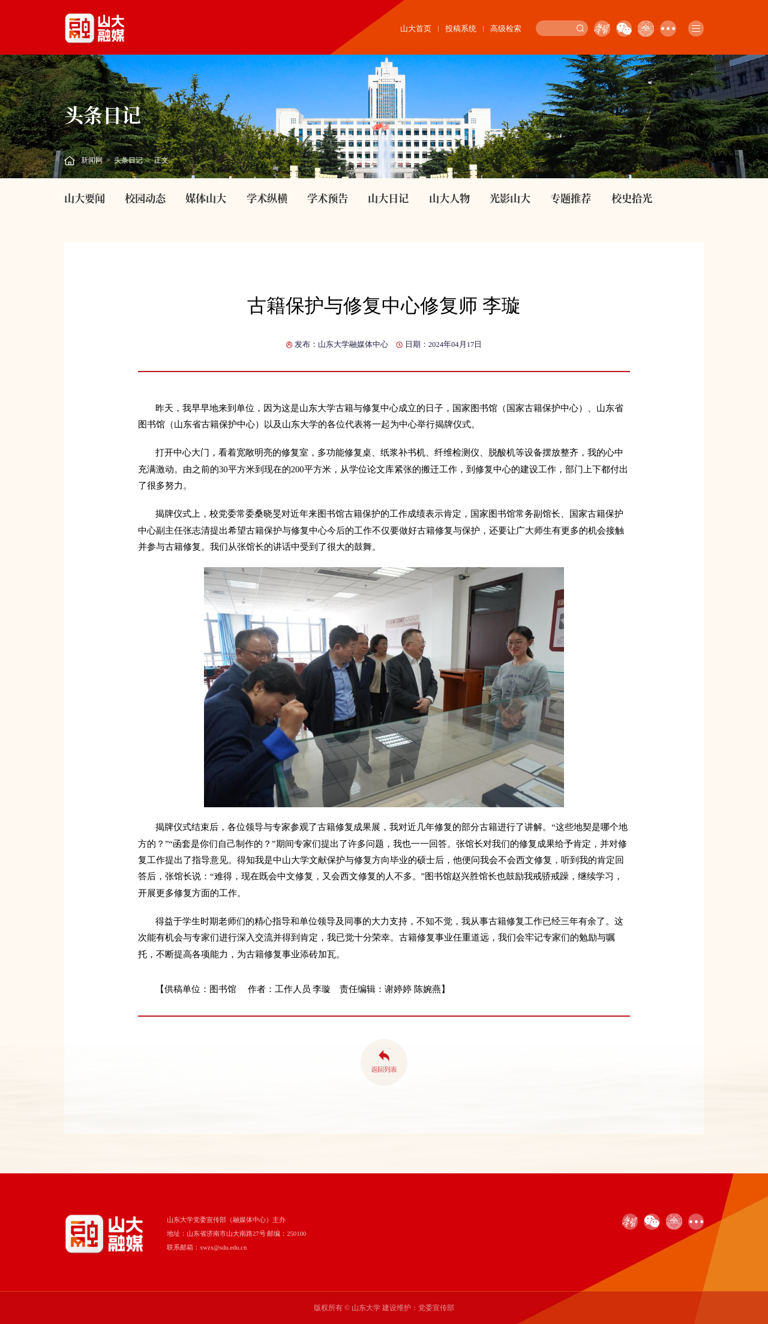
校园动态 (145, 197)
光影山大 (510, 197)
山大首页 (415, 28)
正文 (161, 160)
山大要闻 (84, 197)
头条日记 (128, 160)
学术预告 (327, 197)
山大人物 (449, 197)
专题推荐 (570, 197)
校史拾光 (631, 197)
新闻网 (92, 160)
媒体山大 (205, 197)
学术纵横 (267, 197)
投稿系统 (460, 28)
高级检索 (505, 28)
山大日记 (388, 197)
